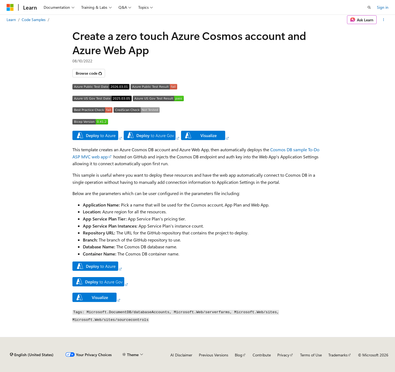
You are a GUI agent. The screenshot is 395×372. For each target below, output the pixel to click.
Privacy (283, 355)
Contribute (262, 355)
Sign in (382, 7)
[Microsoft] (10, 7)
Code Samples (34, 19)
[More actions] (383, 19)
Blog (238, 355)
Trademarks (338, 355)
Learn (11, 19)
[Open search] (369, 7)
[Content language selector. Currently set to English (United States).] (32, 354)
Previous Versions (213, 355)
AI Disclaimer (181, 355)
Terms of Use (311, 355)
